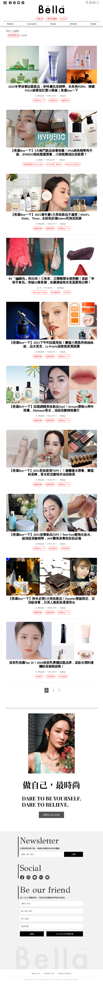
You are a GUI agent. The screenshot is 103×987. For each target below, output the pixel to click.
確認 (32, 934)
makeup (62, 224)
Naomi (41, 160)
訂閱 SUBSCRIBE (51, 814)
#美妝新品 (53, 548)
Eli (40, 288)
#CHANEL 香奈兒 (54, 164)
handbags (60, 288)
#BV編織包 (55, 292)
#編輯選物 (50, 228)
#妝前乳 (39, 676)
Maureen (41, 96)
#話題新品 (53, 100)
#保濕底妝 (51, 676)
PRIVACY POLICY (64, 973)
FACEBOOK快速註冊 (64, 934)
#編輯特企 (65, 100)
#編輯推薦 (38, 228)
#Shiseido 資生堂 (72, 164)
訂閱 (73, 854)
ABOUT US (36, 973)
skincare (63, 96)
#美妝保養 (65, 548)
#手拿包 (67, 292)
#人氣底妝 (63, 676)
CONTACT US (49, 973)
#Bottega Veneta (40, 292)
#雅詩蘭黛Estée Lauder (33, 164)
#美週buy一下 (39, 100)
